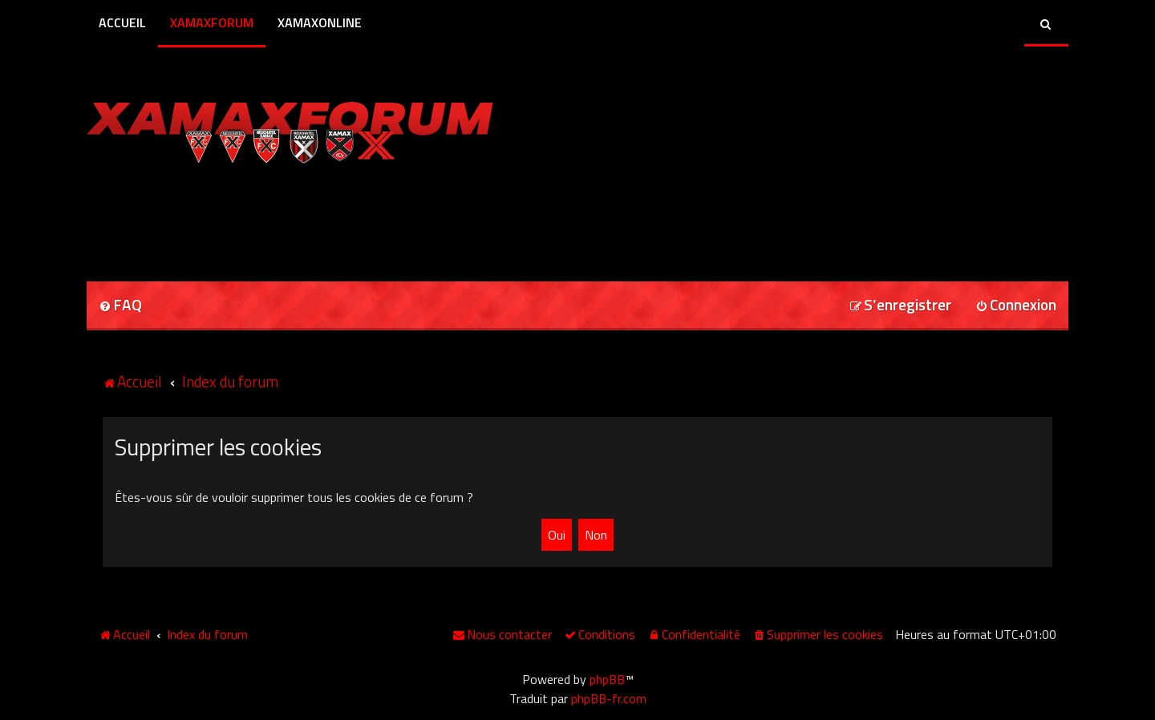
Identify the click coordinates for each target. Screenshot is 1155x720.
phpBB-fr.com (608, 698)
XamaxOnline (320, 22)
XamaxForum (211, 22)
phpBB (607, 679)
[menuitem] (120, 305)
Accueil (122, 22)
